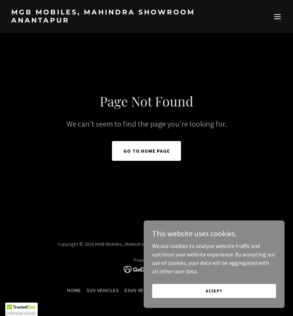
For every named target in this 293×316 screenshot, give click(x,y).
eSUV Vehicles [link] (142, 290)
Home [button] (74, 290)
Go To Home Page (146, 151)
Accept (214, 290)
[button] (277, 17)
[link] (105, 20)
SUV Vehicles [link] (103, 290)
